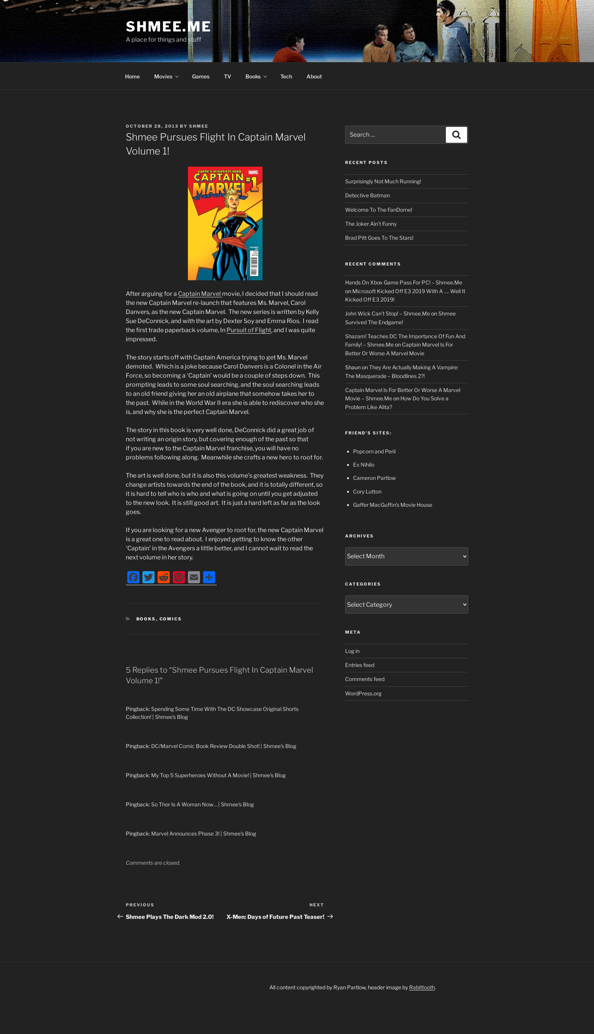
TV (227, 76)
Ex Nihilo (363, 464)
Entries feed (359, 665)
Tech (286, 76)
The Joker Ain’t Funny (371, 223)
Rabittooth (422, 987)
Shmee (198, 126)
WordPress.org (363, 693)
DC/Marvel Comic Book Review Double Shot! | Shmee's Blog (223, 746)
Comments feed (365, 679)
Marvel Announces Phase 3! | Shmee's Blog (203, 833)
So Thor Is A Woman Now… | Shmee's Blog (202, 804)
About (314, 76)
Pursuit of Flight (249, 330)
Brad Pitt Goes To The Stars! (379, 237)
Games (200, 76)
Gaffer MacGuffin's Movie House (392, 504)
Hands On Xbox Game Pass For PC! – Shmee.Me (403, 282)
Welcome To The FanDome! (378, 209)
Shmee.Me (169, 26)
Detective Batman (367, 195)
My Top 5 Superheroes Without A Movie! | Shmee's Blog (218, 775)
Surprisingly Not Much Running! (383, 181)
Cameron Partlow (374, 478)
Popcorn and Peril (374, 451)
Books (256, 76)
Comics (170, 619)
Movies (167, 76)
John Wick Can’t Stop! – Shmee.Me (387, 313)
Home (132, 76)
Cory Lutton (367, 491)
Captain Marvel (200, 293)
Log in (352, 651)
